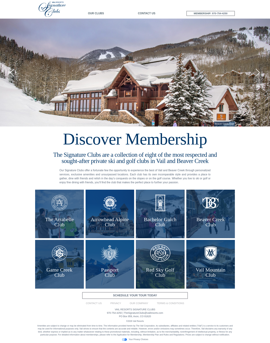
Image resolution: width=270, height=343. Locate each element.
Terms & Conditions (170, 303)
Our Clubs (96, 13)
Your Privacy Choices (135, 339)
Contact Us (146, 13)
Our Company (139, 303)
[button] (12, 72)
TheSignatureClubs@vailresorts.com (143, 313)
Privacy (115, 303)
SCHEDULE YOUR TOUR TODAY (135, 295)
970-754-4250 (219, 13)
